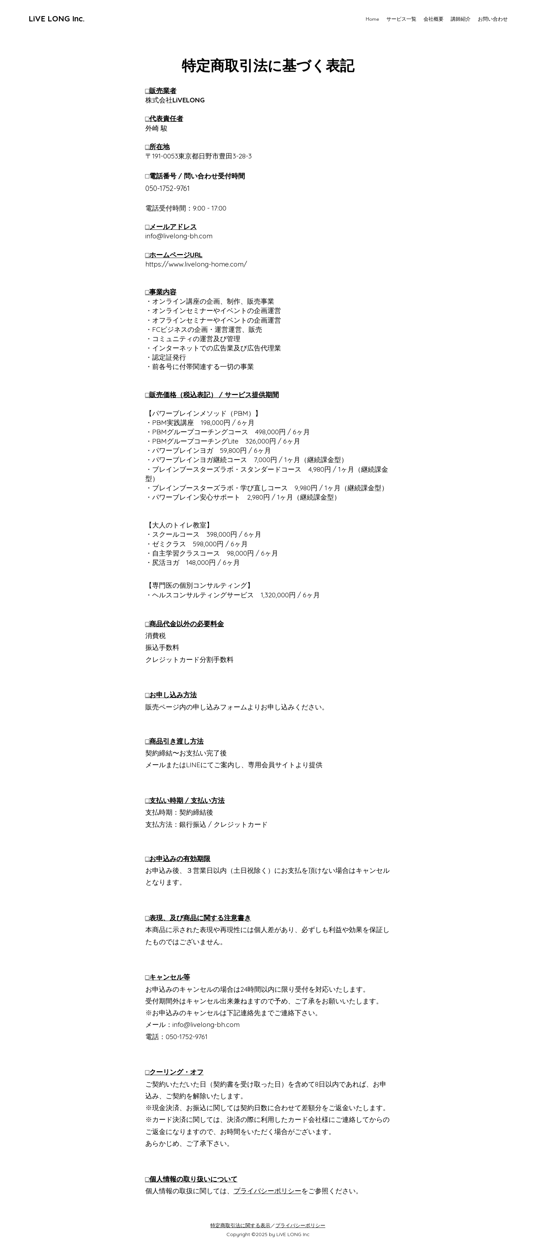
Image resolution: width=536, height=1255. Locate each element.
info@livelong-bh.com (206, 1024)
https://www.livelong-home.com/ (196, 264)
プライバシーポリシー (267, 1190)
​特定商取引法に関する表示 (240, 1225)
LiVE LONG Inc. (57, 19)
